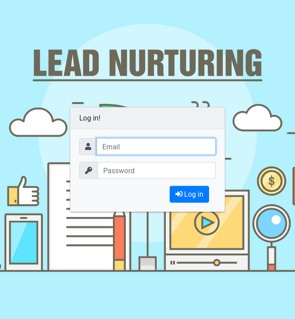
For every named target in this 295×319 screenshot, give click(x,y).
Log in (189, 194)
